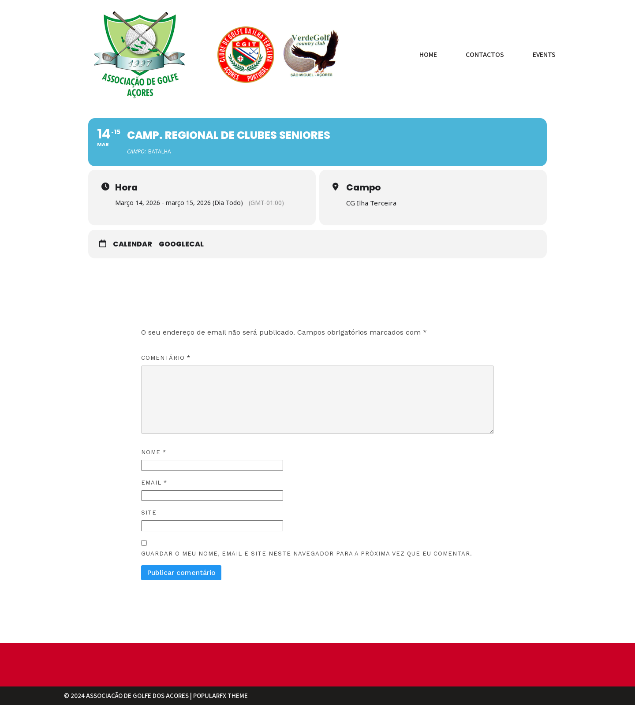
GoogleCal (181, 243)
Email (154, 482)
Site (149, 512)
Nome (153, 451)
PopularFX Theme (220, 695)
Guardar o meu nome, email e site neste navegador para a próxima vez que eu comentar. (306, 553)
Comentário (165, 357)
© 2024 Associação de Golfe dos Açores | (128, 695)
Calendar (132, 243)
